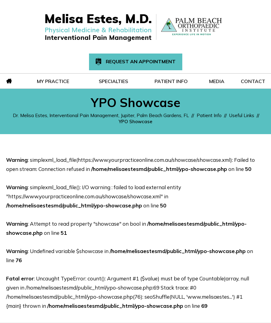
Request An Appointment (136, 62)
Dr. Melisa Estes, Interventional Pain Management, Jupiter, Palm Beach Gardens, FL (101, 115)
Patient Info (209, 115)
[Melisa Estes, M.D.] (98, 27)
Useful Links (241, 115)
